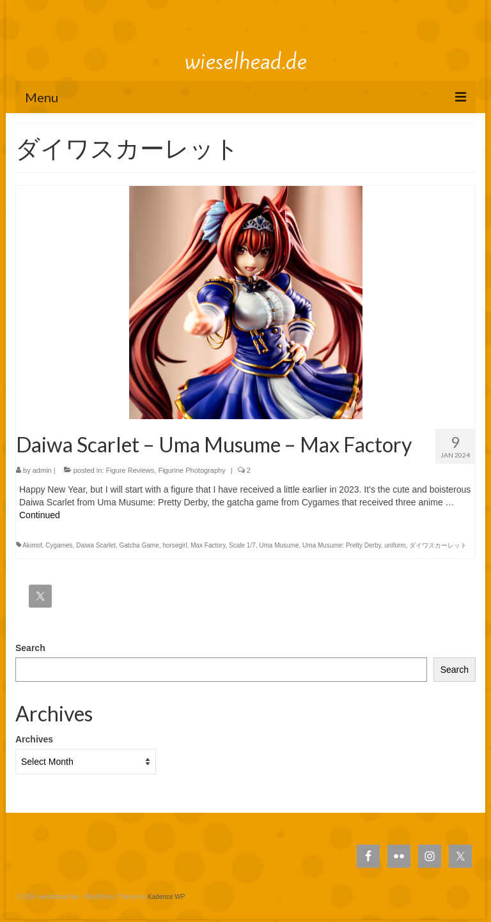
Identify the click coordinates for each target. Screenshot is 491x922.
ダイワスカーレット (438, 545)
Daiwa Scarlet (96, 545)
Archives (34, 739)
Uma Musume (279, 545)
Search (30, 648)
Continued (39, 515)
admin (42, 470)
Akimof (32, 545)
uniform (394, 545)
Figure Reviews (130, 470)
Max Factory (208, 545)
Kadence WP (166, 896)
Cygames (58, 545)
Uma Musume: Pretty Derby (341, 545)
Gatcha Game (139, 545)
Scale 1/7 (242, 545)
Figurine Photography (191, 470)
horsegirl (174, 545)
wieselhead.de (246, 61)
